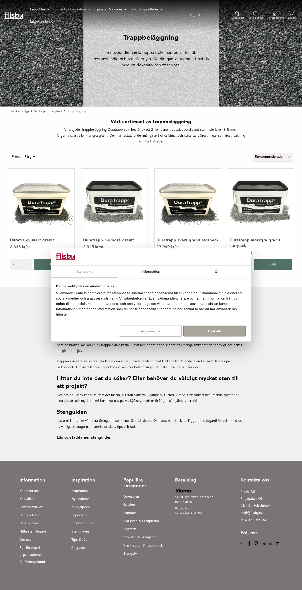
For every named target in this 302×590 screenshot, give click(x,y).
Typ (27, 111)
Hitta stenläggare (33, 531)
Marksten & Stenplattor (141, 521)
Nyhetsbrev (80, 499)
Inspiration (79, 491)
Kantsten (130, 513)
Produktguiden (82, 523)
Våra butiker (29, 523)
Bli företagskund (32, 562)
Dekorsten (131, 497)
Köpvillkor (27, 499)
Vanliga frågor (31, 515)
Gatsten (129, 505)
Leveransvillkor (31, 507)
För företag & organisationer (31, 551)
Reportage (79, 515)
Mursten (129, 529)
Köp (273, 264)
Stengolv (130, 554)
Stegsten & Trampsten (140, 537)
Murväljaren (80, 507)
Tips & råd (79, 540)
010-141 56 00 (253, 520)
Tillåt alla (214, 331)
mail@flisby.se (252, 513)
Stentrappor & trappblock (48, 111)
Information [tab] (151, 271)
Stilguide (78, 548)
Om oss (25, 540)
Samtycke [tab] (84, 271)
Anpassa (150, 331)
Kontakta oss (29, 491)
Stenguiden (80, 531)
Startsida (15, 111)
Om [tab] (217, 271)
